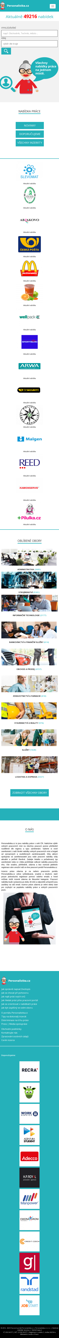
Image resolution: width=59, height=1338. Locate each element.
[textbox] (30, 43)
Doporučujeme (29, 134)
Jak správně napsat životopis (15, 989)
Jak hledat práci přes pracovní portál (19, 1000)
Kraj (3, 38)
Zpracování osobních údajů (15, 1036)
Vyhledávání (8, 27)
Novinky (30, 125)
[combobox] (29, 43)
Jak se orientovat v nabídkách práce (19, 1004)
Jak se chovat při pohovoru (14, 992)
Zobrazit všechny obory (29, 792)
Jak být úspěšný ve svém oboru (17, 1007)
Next (55, 76)
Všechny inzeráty (29, 142)
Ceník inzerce (8, 1040)
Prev (3, 76)
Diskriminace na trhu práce (15, 1020)
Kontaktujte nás (9, 1032)
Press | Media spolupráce (14, 1023)
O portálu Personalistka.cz (14, 1012)
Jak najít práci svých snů (13, 996)
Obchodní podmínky (11, 1029)
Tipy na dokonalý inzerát (13, 1016)
